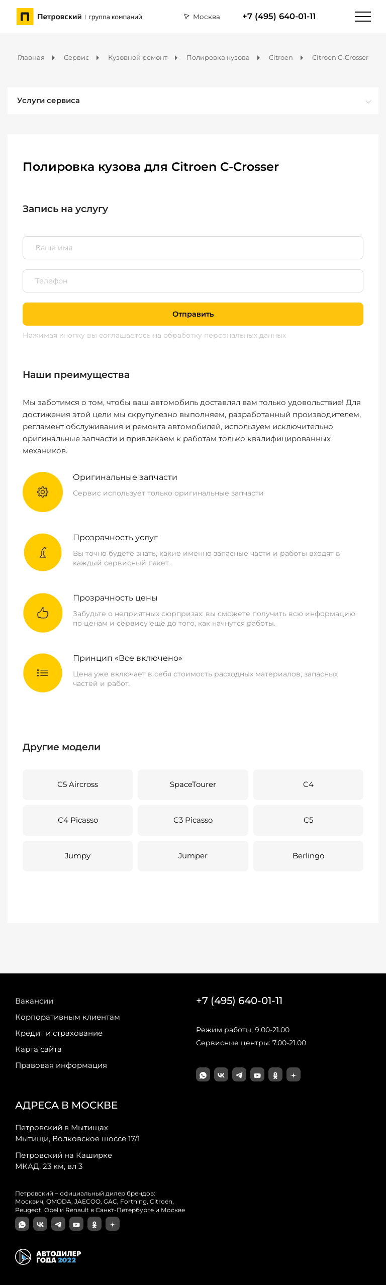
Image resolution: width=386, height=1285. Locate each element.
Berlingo (308, 855)
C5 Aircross (77, 784)
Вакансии (34, 1001)
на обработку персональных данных (219, 335)
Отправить (193, 314)
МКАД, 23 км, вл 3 (63, 1160)
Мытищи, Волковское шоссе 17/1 (77, 1132)
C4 (308, 784)
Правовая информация (61, 1065)
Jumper (193, 855)
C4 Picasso (78, 820)
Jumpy (77, 855)
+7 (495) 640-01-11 (279, 16)
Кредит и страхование (59, 1033)
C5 (308, 820)
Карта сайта (38, 1049)
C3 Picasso (193, 820)
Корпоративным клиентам (67, 1017)
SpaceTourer (193, 784)
